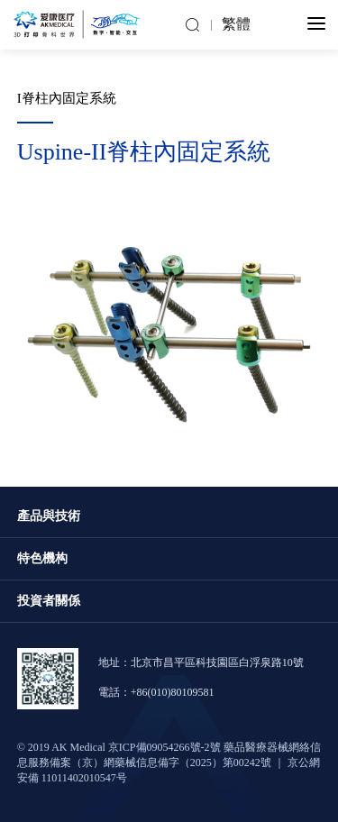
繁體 (236, 24)
